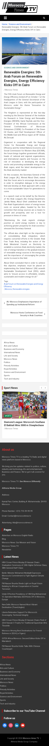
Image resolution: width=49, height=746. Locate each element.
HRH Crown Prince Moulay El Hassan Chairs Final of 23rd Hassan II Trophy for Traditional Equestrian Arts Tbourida (24, 623)
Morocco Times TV (10, 546)
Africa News (9, 342)
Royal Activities (10, 369)
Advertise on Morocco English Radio (17, 535)
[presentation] (41, 388)
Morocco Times (11, 90)
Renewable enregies (21, 289)
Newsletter (6, 549)
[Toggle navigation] (5, 18)
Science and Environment (16, 68)
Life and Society (11, 356)
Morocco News (10, 359)
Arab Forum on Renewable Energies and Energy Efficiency (23, 285)
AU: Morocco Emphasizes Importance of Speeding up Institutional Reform (24, 303)
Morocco (8, 289)
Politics (7, 362)
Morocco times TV (31, 738)
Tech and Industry (11, 379)
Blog (4, 539)
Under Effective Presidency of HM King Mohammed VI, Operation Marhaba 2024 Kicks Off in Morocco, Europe (24, 597)
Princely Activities (11, 365)
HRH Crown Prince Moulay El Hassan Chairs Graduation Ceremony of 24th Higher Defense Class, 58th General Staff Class (24, 565)
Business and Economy (14, 349)
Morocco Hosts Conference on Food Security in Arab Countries (26, 314)
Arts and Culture (11, 346)
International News (12, 352)
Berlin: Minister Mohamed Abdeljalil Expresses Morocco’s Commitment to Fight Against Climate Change (23, 576)
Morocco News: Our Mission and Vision (19, 542)
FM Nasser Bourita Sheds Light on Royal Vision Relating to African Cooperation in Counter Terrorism (22, 586)
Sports (7, 375)
